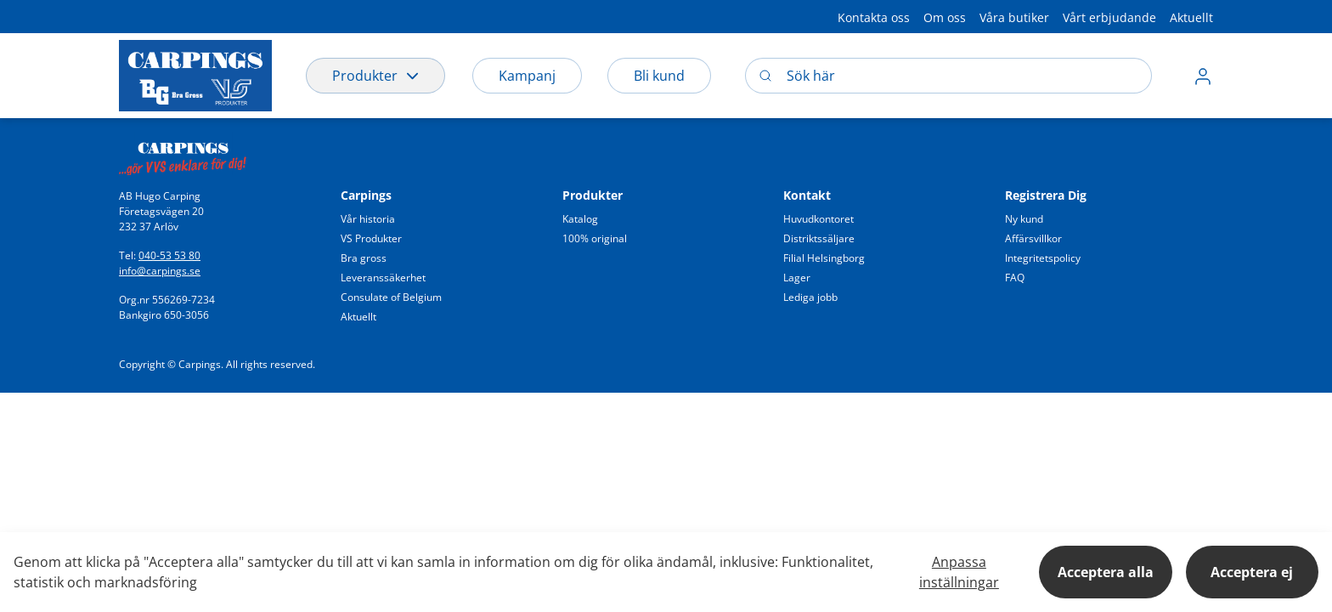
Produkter (375, 75)
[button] (1203, 76)
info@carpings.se (159, 271)
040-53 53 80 (169, 255)
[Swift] (182, 154)
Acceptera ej (1252, 572)
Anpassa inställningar (959, 572)
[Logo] (195, 75)
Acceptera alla (1106, 572)
